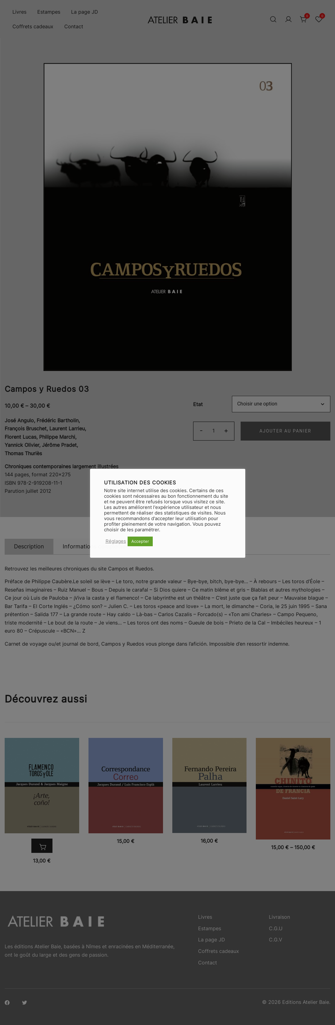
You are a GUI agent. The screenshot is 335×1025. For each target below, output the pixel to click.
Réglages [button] (116, 541)
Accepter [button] (140, 541)
